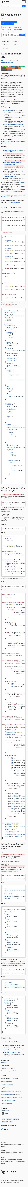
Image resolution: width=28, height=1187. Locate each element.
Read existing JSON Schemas (13, 150)
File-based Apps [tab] (5, 32)
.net (11, 1121)
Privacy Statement (6, 1182)
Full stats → (4, 1062)
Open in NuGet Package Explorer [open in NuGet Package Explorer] (12, 1097)
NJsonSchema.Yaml (10, 121)
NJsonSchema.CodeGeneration (14, 124)
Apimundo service (14, 202)
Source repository (8, 1084)
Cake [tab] (13, 32)
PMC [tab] (10, 27)
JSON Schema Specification (9, 871)
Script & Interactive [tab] (18, 29)
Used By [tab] (16, 45)
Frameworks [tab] (15, 41)
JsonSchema (8, 211)
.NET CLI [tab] (4, 27)
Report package (7, 1103)
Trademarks (16, 1182)
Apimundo (19, 61)
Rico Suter (4, 196)
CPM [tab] (3, 29)
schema (9, 1119)
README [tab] (6, 41)
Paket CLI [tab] (9, 29)
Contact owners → (5, 1110)
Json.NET (13, 100)
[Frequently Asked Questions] (3, 1158)
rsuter (6, 1113)
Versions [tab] (5, 48)
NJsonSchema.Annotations (13, 115)
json (3, 1119)
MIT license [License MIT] (6, 1088)
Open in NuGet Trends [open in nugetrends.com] (9, 1100)
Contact (4, 1143)
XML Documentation (10, 176)
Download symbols (8, 1094)
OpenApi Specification (16, 965)
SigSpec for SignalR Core (12, 1052)
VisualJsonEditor (10, 1045)
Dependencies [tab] (7, 45)
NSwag (3, 61)
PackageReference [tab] (17, 27)
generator (5, 1121)
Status (3, 1150)
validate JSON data (10, 152)
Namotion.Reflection (7, 62)
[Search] (24, 6)
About (13, 1180)
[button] (22, 35)
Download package (8, 1091)
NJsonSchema (9, 110)
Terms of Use (19, 1180)
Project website (7, 1081)
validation (16, 1119)
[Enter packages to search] (11, 6)
